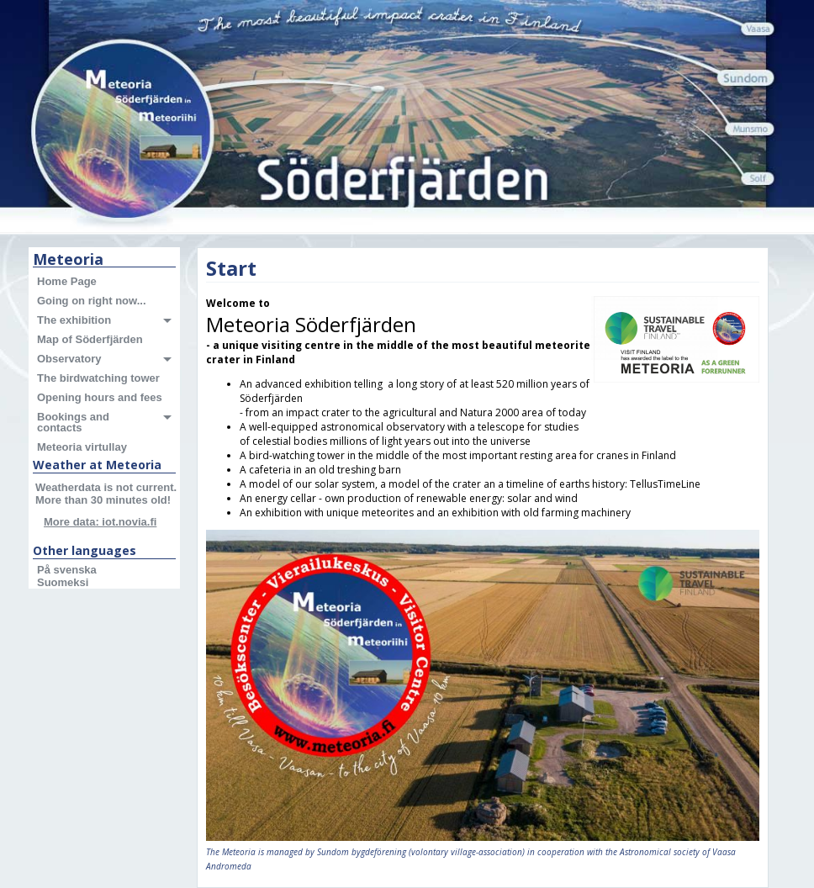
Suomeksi (62, 582)
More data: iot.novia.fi (100, 521)
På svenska (67, 569)
